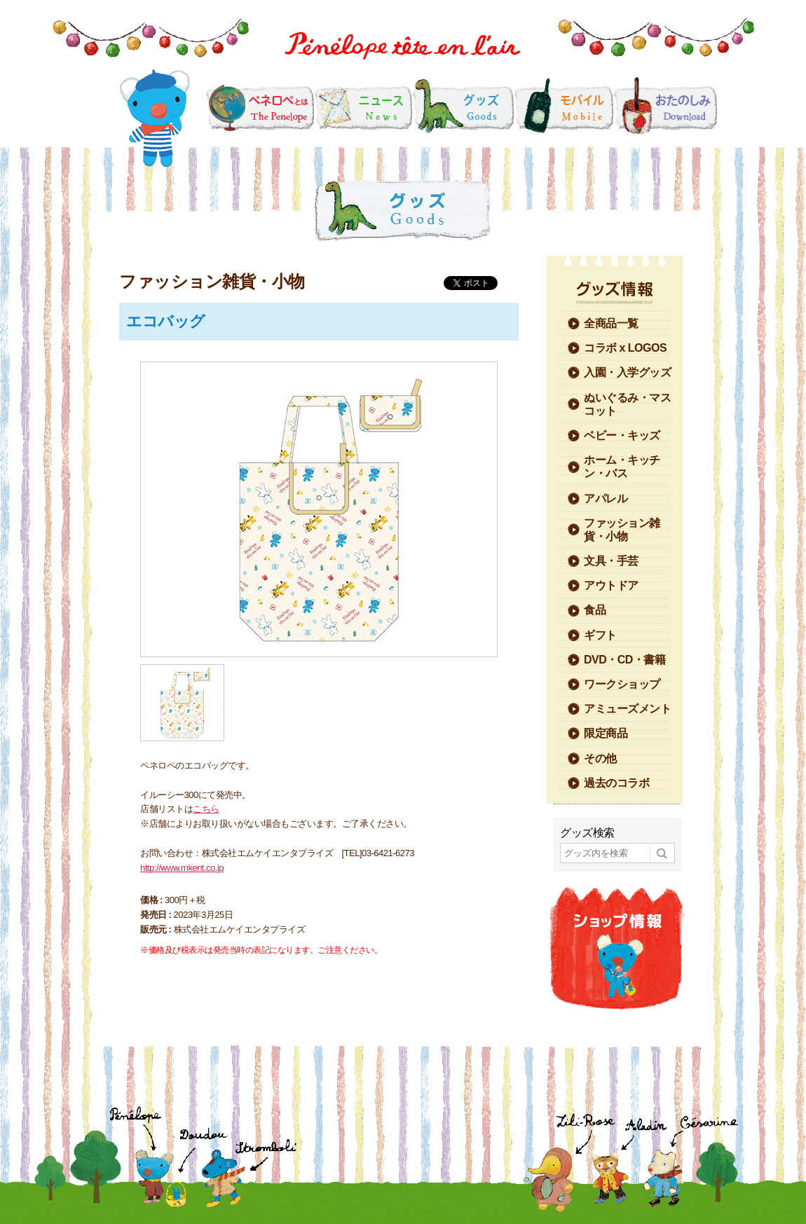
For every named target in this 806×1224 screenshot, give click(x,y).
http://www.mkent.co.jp (182, 867)
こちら (206, 809)
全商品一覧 (611, 323)
